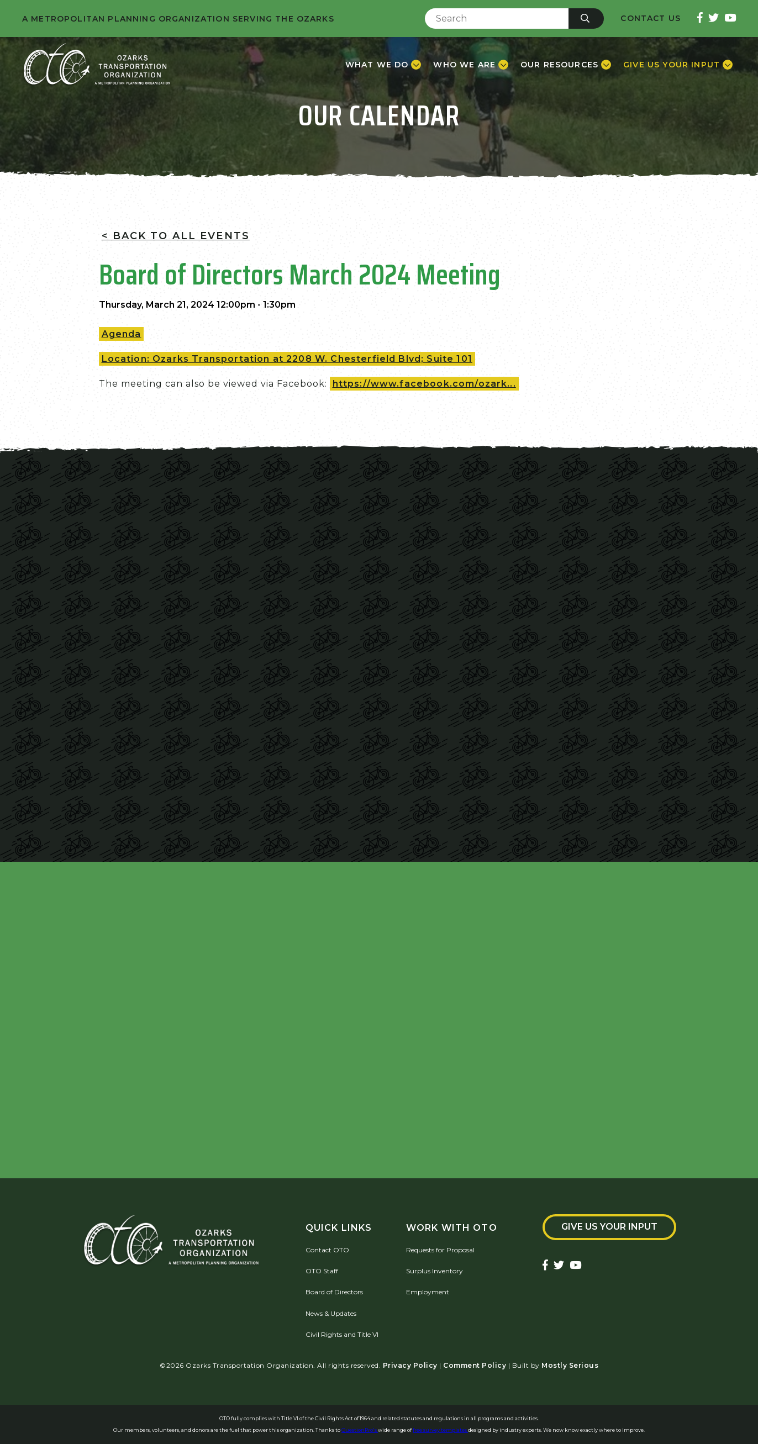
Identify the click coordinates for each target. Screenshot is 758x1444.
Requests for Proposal (440, 1250)
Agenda (121, 334)
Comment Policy (474, 1365)
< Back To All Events (176, 236)
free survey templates (440, 1430)
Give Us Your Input (609, 1226)
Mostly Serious (569, 1365)
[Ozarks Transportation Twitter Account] (713, 18)
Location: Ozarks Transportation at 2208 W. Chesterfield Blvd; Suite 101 (287, 359)
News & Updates (331, 1313)
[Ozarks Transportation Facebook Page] (700, 18)
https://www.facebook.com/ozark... (424, 383)
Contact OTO (327, 1250)
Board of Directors (334, 1292)
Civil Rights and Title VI (342, 1334)
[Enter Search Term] (496, 18)
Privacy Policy (410, 1365)
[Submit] (586, 18)
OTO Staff (322, 1271)
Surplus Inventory (434, 1271)
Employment (427, 1292)
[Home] (97, 65)
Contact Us (650, 18)
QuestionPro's (359, 1430)
